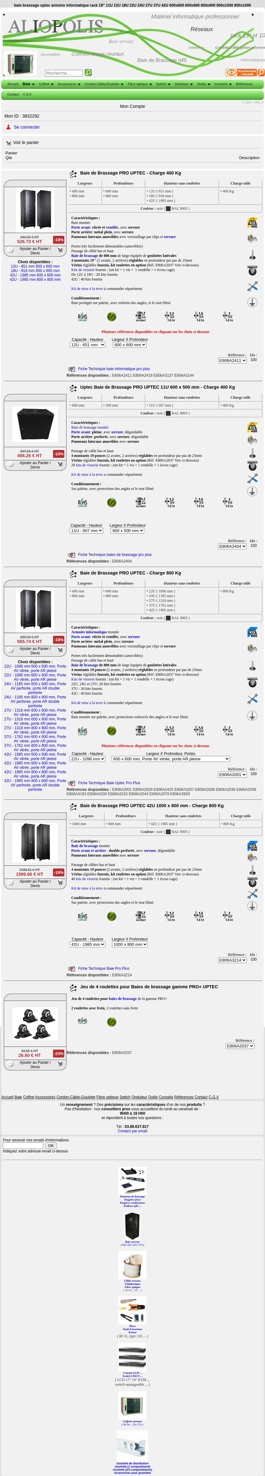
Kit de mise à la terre (87, 288)
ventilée (112, 227)
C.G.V (26, 94)
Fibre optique (139, 84)
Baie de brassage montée (90, 427)
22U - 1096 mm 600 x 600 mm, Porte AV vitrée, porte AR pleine (35, 668)
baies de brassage (123, 998)
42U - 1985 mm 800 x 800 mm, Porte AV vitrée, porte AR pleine (35, 774)
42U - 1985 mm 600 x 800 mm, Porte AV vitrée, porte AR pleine (35, 765)
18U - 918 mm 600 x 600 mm (35, 271)
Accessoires (68, 84)
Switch (163, 84)
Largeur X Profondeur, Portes (170, 754)
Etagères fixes (132, 1199)
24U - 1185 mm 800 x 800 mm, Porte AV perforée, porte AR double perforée (35, 701)
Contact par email (132, 1131)
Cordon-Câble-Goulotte (103, 84)
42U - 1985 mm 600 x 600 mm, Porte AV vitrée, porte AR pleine (35, 756)
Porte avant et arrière (88, 850)
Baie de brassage (84, 255)
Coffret (46, 84)
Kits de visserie (82, 270)
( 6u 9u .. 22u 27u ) (132, 1424)
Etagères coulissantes (132, 1202)
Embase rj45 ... (132, 1205)
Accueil (13, 84)
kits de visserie (87, 465)
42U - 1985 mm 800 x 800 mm (35, 279)
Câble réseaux (132, 1280)
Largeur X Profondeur (130, 339)
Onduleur (183, 84)
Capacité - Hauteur (87, 339)
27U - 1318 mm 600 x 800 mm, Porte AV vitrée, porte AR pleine (35, 721)
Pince (132, 1326)
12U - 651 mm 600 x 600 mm (35, 266)
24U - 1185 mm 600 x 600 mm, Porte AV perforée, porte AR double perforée (35, 688)
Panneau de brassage (132, 1196)
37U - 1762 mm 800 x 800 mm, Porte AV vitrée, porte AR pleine (35, 747)
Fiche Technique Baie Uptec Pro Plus (109, 783)
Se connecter (27, 127)
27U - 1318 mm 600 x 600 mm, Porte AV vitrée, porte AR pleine (35, 712)
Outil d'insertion (132, 1329)
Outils (203, 84)
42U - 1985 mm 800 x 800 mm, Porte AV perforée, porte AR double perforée (35, 785)
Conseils (222, 84)
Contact (12, 94)
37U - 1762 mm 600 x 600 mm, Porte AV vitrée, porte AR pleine (35, 739)
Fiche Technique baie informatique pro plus (114, 369)
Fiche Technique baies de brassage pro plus (115, 554)
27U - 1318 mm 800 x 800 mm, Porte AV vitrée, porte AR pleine (35, 730)
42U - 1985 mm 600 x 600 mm (35, 275)
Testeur (132, 1332)
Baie (28, 83)
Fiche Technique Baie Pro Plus (103, 968)
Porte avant (80, 227)
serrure (170, 237)
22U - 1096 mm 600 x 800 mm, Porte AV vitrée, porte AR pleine (35, 677)
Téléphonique (132, 1283)
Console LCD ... (132, 1372)
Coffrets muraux (132, 1421)
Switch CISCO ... (132, 1376)
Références (244, 84)
